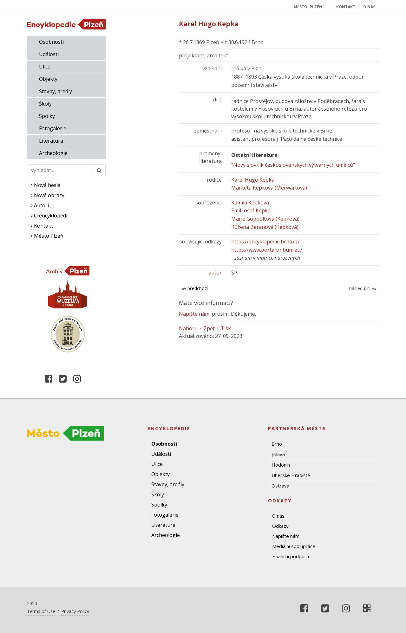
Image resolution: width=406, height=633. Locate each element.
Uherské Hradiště (291, 475)
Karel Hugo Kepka (252, 179)
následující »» (362, 288)
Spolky (47, 116)
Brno (277, 444)
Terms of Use (41, 611)
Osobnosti (51, 41)
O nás (369, 7)
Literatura (51, 140)
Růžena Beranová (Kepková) (264, 226)
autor (215, 272)
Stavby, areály (55, 91)
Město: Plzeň (310, 7)
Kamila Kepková (250, 202)
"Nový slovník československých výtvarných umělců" (293, 164)
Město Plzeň (47, 235)
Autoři (40, 205)
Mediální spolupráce (293, 546)
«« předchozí (195, 288)
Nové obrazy (47, 195)
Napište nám (194, 313)
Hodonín (281, 465)
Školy (45, 103)
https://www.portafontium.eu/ (266, 249)
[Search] (60, 170)
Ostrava (280, 485)
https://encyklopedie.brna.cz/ (265, 241)
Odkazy (280, 526)
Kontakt (345, 7)
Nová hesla (46, 185)
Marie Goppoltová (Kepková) (265, 218)
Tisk (226, 328)
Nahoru (188, 328)
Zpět (209, 328)
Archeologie (53, 153)
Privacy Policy (75, 611)
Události (49, 54)
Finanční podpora (290, 556)
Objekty (48, 78)
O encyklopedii (50, 215)
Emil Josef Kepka (251, 210)
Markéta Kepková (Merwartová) (269, 187)
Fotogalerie (52, 128)
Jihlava (278, 454)
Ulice (44, 66)
